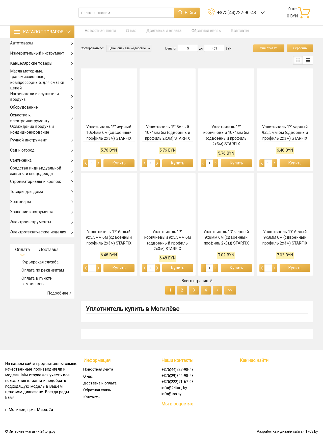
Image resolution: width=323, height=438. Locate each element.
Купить (119, 163)
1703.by (311, 431)
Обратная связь (191, 31)
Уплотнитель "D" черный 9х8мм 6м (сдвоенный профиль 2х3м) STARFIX (226, 237)
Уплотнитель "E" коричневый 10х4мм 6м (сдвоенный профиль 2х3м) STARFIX (226, 135)
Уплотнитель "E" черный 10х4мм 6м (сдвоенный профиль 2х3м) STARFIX (108, 133)
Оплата (22, 263)
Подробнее (59, 307)
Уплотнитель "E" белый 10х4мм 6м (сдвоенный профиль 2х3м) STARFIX (167, 133)
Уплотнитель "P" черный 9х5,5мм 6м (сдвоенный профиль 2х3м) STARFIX (285, 133)
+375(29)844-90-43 (178, 375)
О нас (124, 31)
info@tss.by (171, 394)
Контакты (221, 31)
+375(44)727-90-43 (237, 12)
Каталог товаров (42, 31)
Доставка (49, 263)
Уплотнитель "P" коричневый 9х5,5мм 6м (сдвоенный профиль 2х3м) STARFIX (167, 240)
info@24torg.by (174, 387)
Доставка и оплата (152, 31)
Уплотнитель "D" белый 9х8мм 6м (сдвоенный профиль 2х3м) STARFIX (284, 237)
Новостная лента (96, 31)
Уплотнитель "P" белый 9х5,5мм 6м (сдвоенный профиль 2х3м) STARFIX (109, 237)
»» (230, 290)
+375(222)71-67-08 (178, 381)
